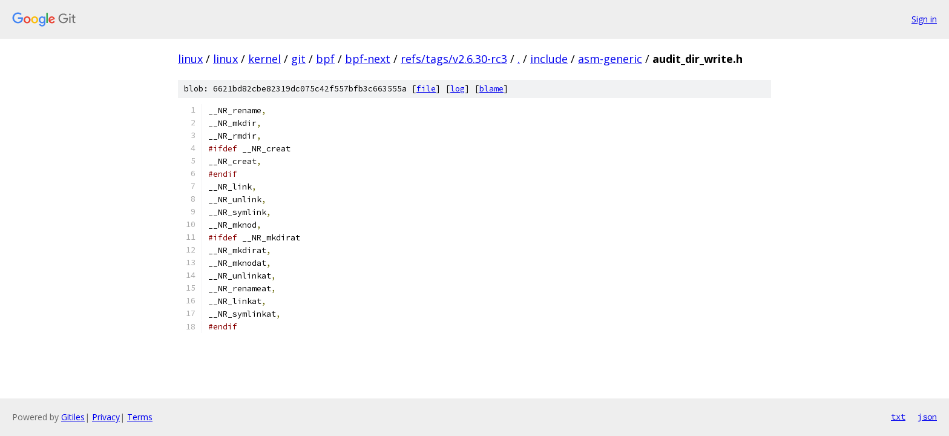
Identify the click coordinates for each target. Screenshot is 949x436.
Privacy (106, 417)
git (298, 58)
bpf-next (367, 58)
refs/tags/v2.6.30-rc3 (454, 58)
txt (898, 416)
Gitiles (73, 417)
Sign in (924, 19)
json (927, 416)
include (549, 58)
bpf (325, 58)
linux (190, 58)
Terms (140, 417)
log (457, 89)
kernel (264, 58)
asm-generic (610, 58)
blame (491, 89)
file (426, 89)
